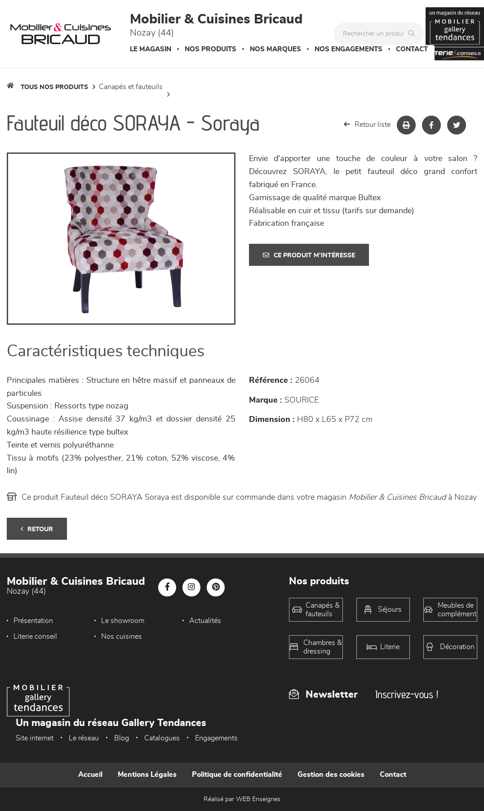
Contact (412, 49)
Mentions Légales (147, 774)
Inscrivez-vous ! (406, 694)
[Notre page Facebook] (167, 587)
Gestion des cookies (331, 774)
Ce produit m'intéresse (309, 255)
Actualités (205, 620)
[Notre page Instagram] (191, 587)
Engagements (216, 738)
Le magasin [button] (150, 49)
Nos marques (275, 49)
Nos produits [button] (210, 49)
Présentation (33, 620)
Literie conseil (35, 636)
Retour (37, 529)
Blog (121, 738)
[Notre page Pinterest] (216, 587)
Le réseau (84, 738)
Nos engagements (348, 49)
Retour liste (367, 124)
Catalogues (162, 738)
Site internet (34, 738)
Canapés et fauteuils (131, 86)
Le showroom (122, 620)
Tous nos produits (54, 87)
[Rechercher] (414, 33)
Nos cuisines (121, 636)
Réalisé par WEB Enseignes (242, 799)
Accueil (90, 774)
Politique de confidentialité (237, 774)
